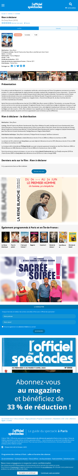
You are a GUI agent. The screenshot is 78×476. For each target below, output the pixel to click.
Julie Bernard (37, 52)
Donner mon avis (39, 171)
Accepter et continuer (27, 473)
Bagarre (32, 245)
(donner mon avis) (17, 23)
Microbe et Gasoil (72, 246)
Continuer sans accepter (50, 473)
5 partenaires (15, 467)
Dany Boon (13, 50)
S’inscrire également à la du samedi (20, 327)
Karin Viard (45, 52)
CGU (67, 419)
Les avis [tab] (58, 28)
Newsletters (57, 419)
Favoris (27, 23)
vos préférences (47, 467)
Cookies (9, 420)
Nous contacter (19, 419)
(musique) (38, 134)
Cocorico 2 (43, 245)
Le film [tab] (19, 28)
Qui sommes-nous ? (8, 419)
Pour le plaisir (13, 246)
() (19, 125)
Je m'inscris (39, 331)
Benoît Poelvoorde (20, 52)
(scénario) (23, 134)
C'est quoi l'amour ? (24, 246)
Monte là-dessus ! (52, 246)
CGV (63, 419)
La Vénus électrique (5, 246)
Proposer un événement (44, 419)
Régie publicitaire (31, 419)
